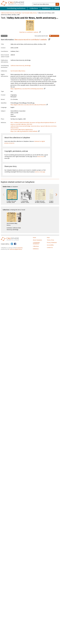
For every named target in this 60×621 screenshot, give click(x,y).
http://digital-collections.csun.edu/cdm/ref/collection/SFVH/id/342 (28, 105)
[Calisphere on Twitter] (12, 244)
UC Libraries (19, 248)
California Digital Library (15, 249)
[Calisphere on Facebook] (15, 244)
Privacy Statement (52, 242)
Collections (34, 8)
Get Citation (4, 36)
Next (56, 194)
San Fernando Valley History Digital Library (22, 130)
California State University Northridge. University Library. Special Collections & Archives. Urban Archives (34, 127)
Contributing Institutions (16, 8)
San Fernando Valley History (29, 13)
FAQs (48, 237)
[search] (57, 4)
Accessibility (50, 245)
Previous (3, 194)
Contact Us (50, 247)
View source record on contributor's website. (30, 39)
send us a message (40, 172)
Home (34, 237)
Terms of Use (50, 240)
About (57, 8)
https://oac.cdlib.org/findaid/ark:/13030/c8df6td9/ (24, 131)
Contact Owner (54, 36)
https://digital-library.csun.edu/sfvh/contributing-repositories (27, 89)
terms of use (40, 156)
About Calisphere (37, 240)
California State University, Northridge (11, 13)
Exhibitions (46, 8)
